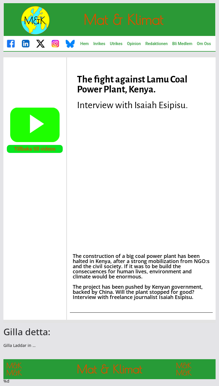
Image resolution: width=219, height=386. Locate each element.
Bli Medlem (182, 43)
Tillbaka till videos (35, 149)
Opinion (134, 43)
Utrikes (116, 43)
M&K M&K (14, 369)
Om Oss (204, 43)
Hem (84, 43)
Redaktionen (156, 43)
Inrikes (99, 43)
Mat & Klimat (123, 19)
